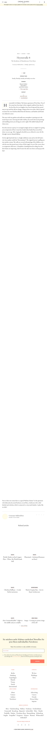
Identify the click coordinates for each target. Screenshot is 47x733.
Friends (34, 697)
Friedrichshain (37, 709)
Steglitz (6, 715)
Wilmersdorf (40, 715)
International (13, 686)
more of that (24, 625)
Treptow (26, 715)
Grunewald (7, 711)
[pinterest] (25, 725)
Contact (12, 695)
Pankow (13, 713)
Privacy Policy (34, 699)
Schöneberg (39, 713)
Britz (7, 709)
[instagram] (21, 725)
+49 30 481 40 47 (23, 96)
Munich (13, 680)
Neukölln (7, 713)
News (34, 678)
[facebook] (18, 725)
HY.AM (31, 729)
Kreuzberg (15, 711)
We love (34, 673)
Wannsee (32, 715)
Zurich (13, 684)
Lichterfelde (29, 711)
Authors (12, 697)
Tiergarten (19, 715)
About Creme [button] (13, 688)
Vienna (13, 682)
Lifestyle (34, 669)
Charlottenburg (14, 709)
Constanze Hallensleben (17, 64)
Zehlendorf (23, 718)
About (13, 692)
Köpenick (22, 711)
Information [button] (34, 688)
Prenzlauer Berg (21, 713)
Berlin (13, 673)
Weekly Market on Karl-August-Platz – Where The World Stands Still (12, 559)
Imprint (34, 701)
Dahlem (22, 709)
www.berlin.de (24, 98)
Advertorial (23, 68)
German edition (40, 4)
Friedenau (29, 709)
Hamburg (13, 675)
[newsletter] (29, 725)
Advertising (34, 692)
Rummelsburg (31, 713)
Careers (34, 695)
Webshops (34, 675)
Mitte (35, 711)
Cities (12, 669)
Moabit (40, 711)
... (23, 94)
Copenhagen (13, 678)
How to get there (24, 89)
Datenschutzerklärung (17, 656)
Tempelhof (12, 715)
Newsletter (13, 699)
